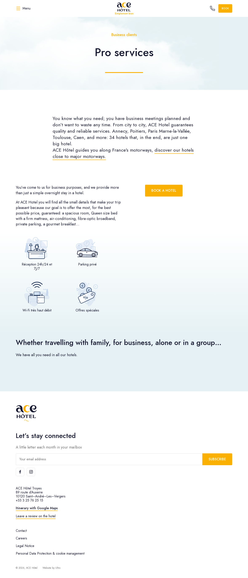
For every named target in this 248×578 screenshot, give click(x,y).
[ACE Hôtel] (124, 8)
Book (225, 8)
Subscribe (217, 459)
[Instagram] (31, 472)
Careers (21, 538)
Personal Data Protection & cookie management (50, 553)
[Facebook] (20, 472)
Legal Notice (25, 545)
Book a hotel (163, 190)
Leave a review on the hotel (36, 516)
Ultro (57, 568)
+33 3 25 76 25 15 (29, 500)
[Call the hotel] (212, 8)
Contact (21, 530)
